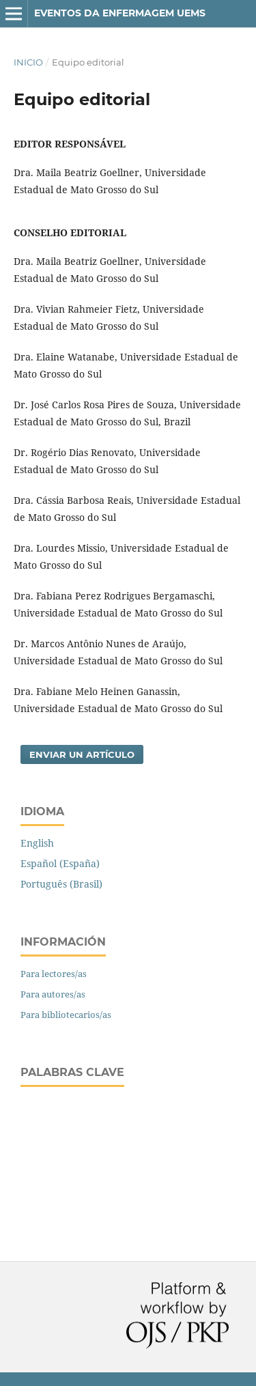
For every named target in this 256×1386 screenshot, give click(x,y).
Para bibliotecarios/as (65, 1014)
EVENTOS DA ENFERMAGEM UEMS (119, 13)
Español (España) (60, 863)
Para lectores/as (53, 973)
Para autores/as (52, 994)
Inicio (28, 62)
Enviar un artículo (81, 754)
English (37, 842)
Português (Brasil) (61, 883)
